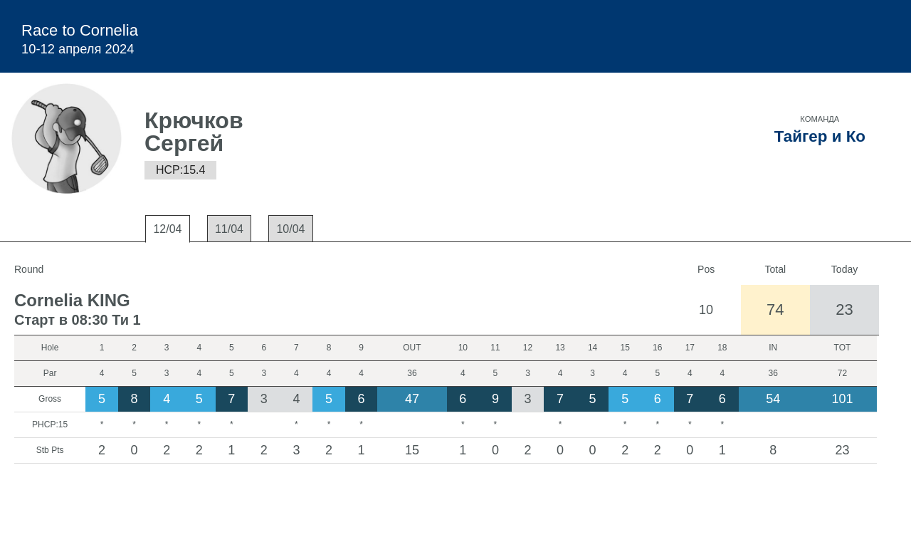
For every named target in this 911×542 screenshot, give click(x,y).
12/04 (167, 229)
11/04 (229, 229)
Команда (819, 119)
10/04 (290, 229)
